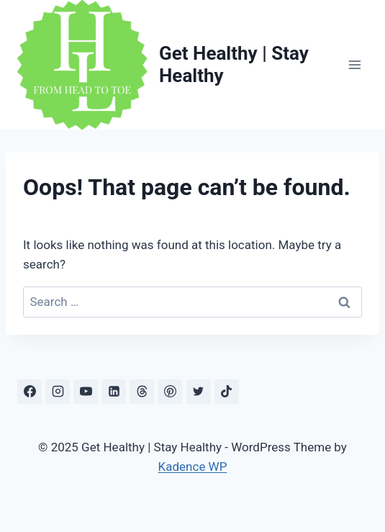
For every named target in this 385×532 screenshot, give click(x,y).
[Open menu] (354, 64)
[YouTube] (85, 391)
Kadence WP (192, 466)
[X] (198, 391)
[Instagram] (57, 391)
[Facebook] (29, 391)
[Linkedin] (113, 391)
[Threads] (142, 391)
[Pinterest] (170, 391)
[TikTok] (226, 391)
